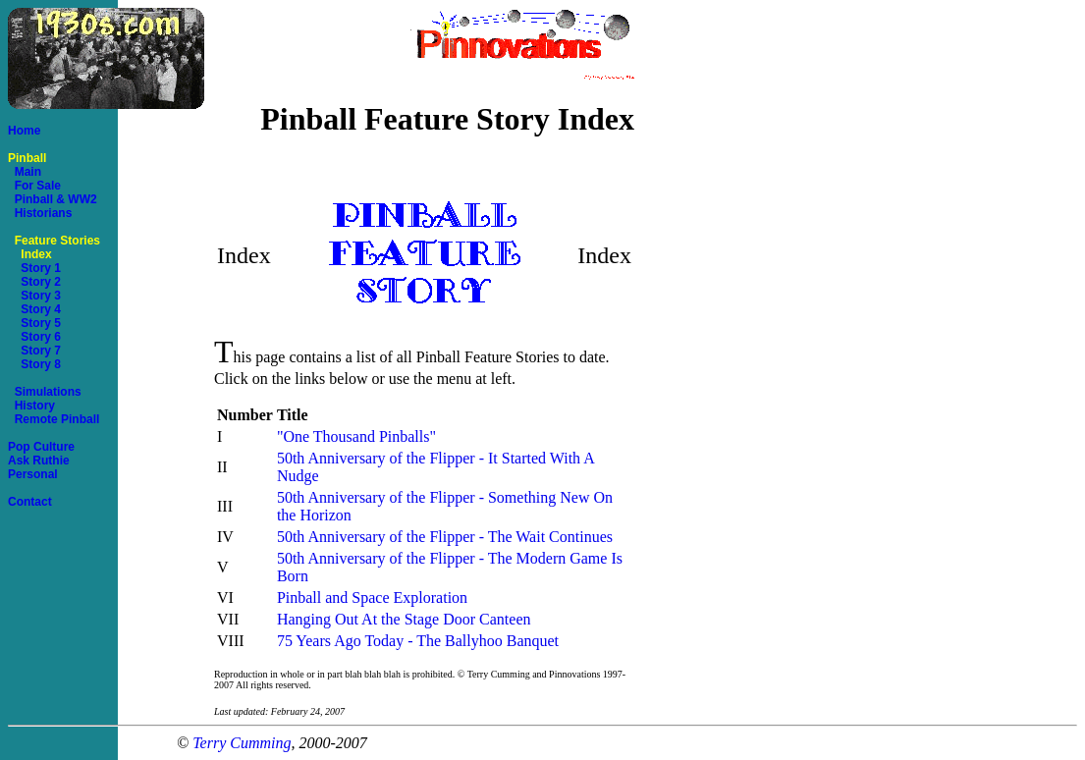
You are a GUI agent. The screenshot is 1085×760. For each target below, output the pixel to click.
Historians (40, 213)
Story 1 (34, 268)
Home (24, 130)
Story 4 (34, 309)
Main (24, 172)
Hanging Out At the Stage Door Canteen (404, 619)
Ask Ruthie (39, 460)
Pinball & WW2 (52, 199)
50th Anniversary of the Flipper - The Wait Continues (445, 536)
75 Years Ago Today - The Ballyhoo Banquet (418, 640)
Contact (30, 502)
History (31, 405)
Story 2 (34, 282)
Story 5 (34, 323)
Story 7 (34, 350)
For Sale (34, 185)
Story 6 (34, 337)
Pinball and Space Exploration (372, 597)
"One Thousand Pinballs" (356, 436)
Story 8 (34, 364)
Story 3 (34, 295)
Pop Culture (41, 447)
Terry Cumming (241, 742)
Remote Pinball (53, 419)
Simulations (44, 392)
